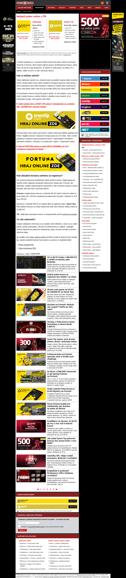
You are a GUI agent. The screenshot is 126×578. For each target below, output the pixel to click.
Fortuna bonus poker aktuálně (91, 184)
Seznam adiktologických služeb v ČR (53, 570)
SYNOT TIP (68, 22)
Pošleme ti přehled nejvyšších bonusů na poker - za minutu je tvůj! (43, 499)
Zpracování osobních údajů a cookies (61, 575)
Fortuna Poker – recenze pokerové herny (94, 176)
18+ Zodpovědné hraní (78, 575)
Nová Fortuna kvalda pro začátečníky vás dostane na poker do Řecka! (58, 406)
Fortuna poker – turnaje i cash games (93, 240)
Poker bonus (68, 180)
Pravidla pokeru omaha (89, 211)
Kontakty (23, 575)
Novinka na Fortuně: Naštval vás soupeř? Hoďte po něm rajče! (60, 306)
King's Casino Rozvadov (89, 252)
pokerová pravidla (70, 214)
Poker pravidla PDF (26, 245)
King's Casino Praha (88, 255)
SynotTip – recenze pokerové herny (92, 173)
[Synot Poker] (94, 60)
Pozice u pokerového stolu (90, 208)
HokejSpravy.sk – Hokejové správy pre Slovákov (32, 548)
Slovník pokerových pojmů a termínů (92, 205)
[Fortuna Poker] (118, 71)
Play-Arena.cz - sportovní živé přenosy (60, 537)
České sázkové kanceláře (90, 290)
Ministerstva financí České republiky (86, 554)
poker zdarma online (38, 237)
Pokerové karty (87, 249)
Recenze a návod (23, 33)
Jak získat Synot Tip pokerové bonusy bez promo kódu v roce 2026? (61, 440)
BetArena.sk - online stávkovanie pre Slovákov (32, 540)
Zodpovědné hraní (87, 556)
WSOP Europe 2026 (88, 264)
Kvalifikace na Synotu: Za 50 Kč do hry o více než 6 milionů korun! (62, 423)
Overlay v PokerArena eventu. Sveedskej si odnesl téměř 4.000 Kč (61, 324)
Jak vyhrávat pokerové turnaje (91, 199)
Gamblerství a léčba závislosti (91, 279)
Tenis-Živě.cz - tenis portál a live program (31, 534)
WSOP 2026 (86, 261)
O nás (17, 575)
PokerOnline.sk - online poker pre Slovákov (61, 548)
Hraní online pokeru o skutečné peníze (93, 234)
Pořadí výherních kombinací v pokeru (93, 193)
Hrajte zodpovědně (21, 53)
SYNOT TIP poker (27, 11)
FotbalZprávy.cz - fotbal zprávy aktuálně (30, 529)
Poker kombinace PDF (27, 248)
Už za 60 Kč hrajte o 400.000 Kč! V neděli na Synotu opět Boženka (62, 259)
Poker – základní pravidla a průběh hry (93, 190)
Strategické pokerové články (90, 220)
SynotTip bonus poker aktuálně (91, 182)
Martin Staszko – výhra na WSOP (92, 270)
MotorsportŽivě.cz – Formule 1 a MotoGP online (32, 537)
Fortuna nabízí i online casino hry (92, 287)
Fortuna (19, 11)
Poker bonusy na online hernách (91, 232)
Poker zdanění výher (88, 282)
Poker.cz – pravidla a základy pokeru (59, 523)
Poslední (57, 489)
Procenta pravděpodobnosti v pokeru (92, 196)
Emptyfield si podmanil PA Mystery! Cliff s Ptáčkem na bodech (60, 473)
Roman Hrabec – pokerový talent (91, 267)
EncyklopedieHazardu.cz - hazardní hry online (62, 529)
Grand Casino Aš (87, 258)
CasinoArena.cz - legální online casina (60, 526)
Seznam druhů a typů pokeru (90, 214)
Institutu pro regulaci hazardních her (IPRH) (54, 556)
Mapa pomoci (67, 570)
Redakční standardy (32, 575)
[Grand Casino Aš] (8, 71)
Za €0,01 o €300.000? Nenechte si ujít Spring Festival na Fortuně (61, 373)
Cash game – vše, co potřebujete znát (93, 202)
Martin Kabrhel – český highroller (91, 273)
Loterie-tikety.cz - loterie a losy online (59, 531)
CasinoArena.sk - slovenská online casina (60, 545)
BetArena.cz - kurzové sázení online (29, 523)
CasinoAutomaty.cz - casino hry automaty (60, 534)
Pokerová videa (87, 217)
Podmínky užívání (44, 575)
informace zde (66, 55)
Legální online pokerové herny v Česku (93, 226)
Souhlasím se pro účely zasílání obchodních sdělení (42, 506)
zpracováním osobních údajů (36, 506)
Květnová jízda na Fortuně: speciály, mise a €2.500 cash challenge (60, 356)
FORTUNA (36, 22)
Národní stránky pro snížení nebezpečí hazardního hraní (86, 570)
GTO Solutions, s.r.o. (93, 575)
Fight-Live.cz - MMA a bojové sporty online (31, 526)
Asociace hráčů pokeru (89, 285)
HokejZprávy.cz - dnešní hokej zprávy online (31, 531)
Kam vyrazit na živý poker (90, 246)
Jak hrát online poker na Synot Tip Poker (93, 237)
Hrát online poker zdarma (89, 229)
